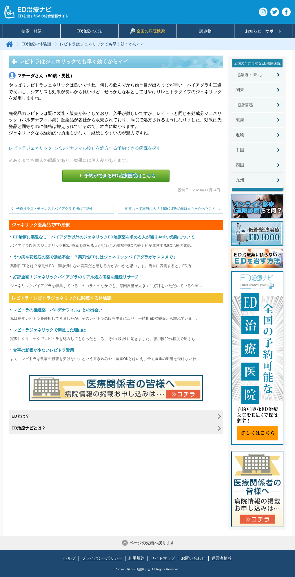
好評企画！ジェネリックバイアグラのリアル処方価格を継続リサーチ (76, 277)
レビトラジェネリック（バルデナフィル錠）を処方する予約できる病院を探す (85, 148)
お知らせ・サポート (263, 31)
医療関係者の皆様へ (257, 489)
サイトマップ (163, 558)
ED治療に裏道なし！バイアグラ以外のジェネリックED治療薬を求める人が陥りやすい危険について (103, 237)
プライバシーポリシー (102, 558)
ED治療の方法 (89, 31)
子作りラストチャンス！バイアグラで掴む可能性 (54, 209)
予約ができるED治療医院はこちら (117, 175)
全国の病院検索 (147, 31)
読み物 (205, 31)
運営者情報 (222, 558)
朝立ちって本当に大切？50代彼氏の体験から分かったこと (170, 209)
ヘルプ (69, 558)
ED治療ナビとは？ (28, 428)
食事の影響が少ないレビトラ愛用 (43, 350)
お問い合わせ (193, 558)
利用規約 (136, 558)
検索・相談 (31, 31)
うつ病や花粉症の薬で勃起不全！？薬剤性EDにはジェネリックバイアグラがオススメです (95, 257)
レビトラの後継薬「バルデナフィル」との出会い (57, 310)
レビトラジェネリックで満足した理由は (49, 330)
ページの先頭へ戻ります (152, 543)
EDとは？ (20, 416)
